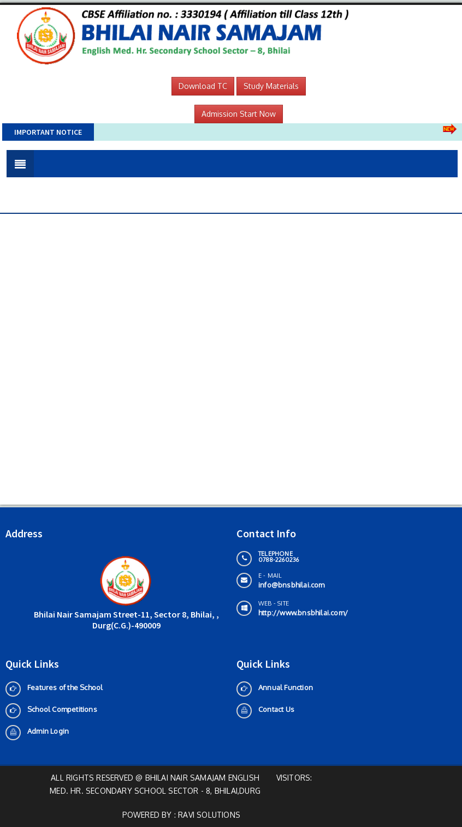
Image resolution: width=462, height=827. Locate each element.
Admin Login (48, 731)
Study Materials (271, 86)
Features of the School (65, 687)
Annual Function (285, 687)
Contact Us (276, 709)
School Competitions (62, 709)
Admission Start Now (239, 113)
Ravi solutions (209, 814)
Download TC (203, 86)
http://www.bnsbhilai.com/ (303, 612)
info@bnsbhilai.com (291, 584)
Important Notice (48, 132)
